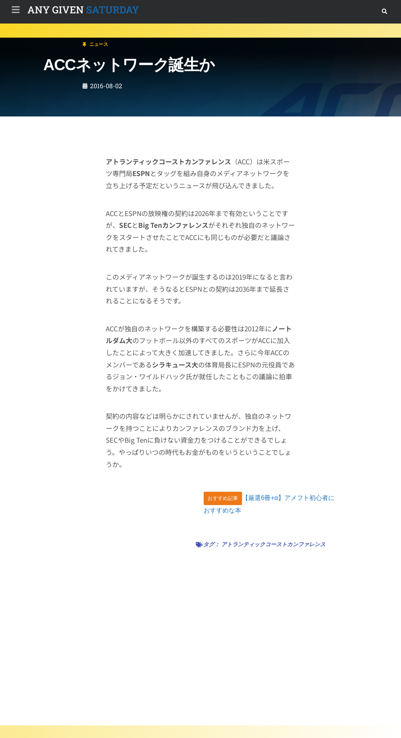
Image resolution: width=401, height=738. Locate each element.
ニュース (52, 40)
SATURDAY (83, 9)
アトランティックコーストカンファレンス (273, 544)
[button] (384, 11)
